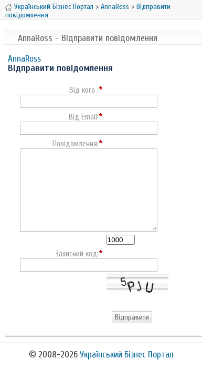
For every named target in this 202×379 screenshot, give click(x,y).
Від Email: (84, 117)
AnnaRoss (115, 6)
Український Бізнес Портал (53, 6)
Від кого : (84, 90)
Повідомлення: (75, 144)
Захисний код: (77, 254)
